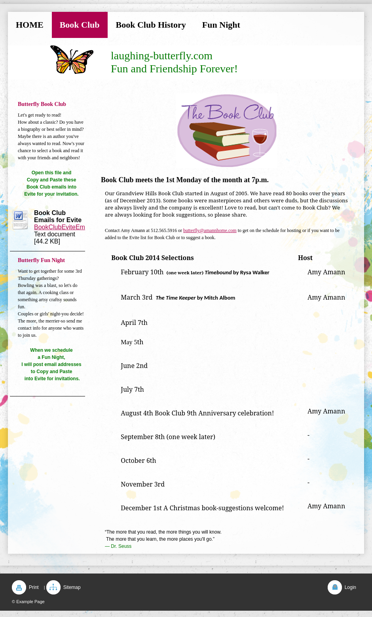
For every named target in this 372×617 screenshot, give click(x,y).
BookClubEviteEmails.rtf (68, 227)
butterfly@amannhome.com (210, 230)
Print (34, 587)
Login (350, 587)
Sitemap (72, 587)
